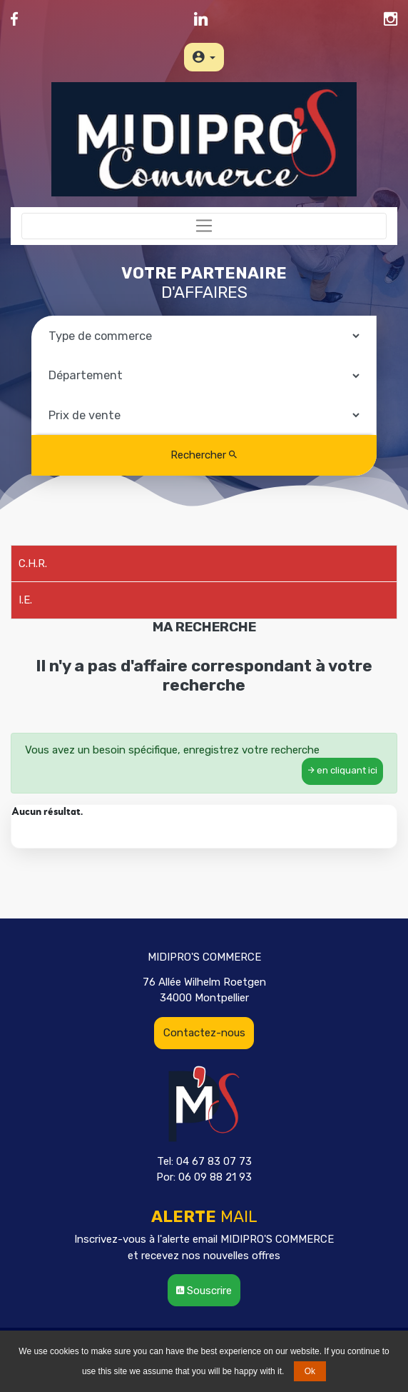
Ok (310, 1371)
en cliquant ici (342, 770)
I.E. (25, 600)
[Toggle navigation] (204, 226)
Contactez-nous (204, 1032)
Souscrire (204, 1290)
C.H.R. (33, 563)
